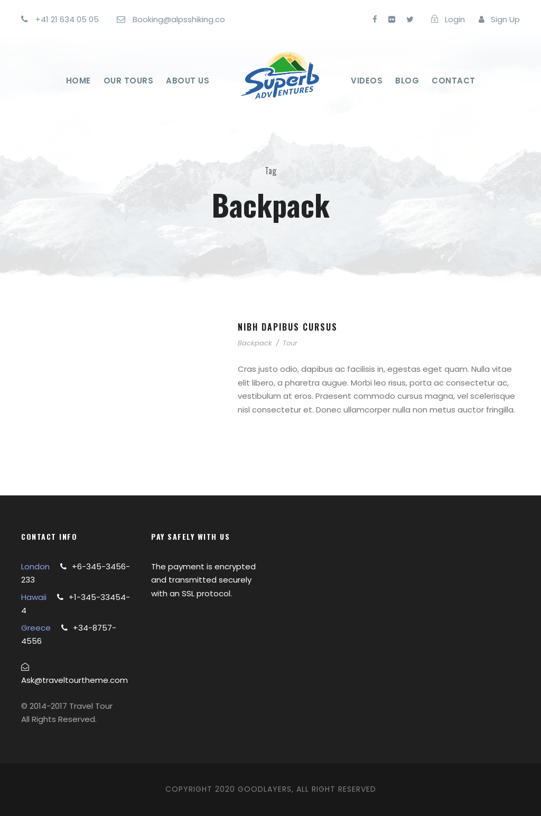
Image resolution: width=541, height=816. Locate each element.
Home (78, 80)
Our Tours (129, 80)
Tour (290, 343)
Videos (367, 80)
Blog (407, 80)
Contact (453, 80)
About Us (187, 80)
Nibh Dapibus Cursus (288, 327)
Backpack (255, 343)
